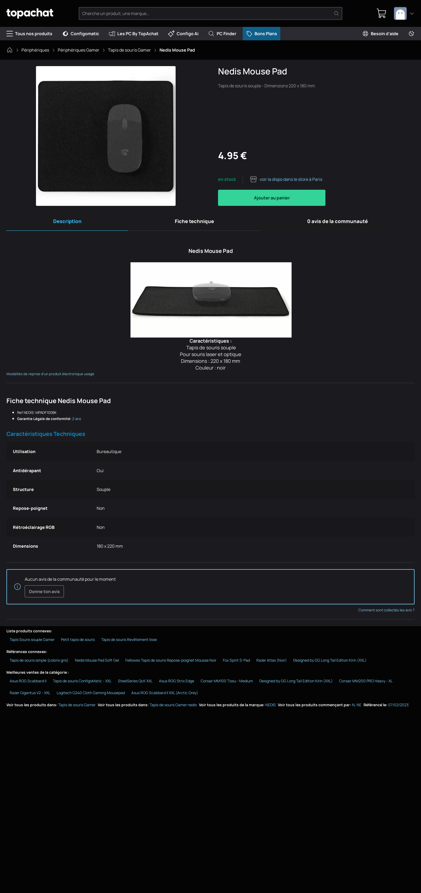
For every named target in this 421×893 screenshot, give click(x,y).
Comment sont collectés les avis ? (386, 612)
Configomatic (80, 33)
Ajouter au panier (272, 198)
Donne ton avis (44, 593)
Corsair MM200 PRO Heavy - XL (366, 683)
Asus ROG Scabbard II (28, 683)
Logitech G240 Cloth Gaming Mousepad (91, 695)
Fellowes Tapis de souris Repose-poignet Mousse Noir (170, 662)
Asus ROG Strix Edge (176, 683)
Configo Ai (183, 33)
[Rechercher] (336, 13)
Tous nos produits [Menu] (29, 34)
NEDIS (270, 707)
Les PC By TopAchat (133, 33)
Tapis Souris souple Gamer (32, 641)
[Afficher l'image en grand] (106, 136)
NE (359, 707)
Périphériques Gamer (78, 50)
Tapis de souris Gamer (129, 50)
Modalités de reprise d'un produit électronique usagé (50, 375)
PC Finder (222, 33)
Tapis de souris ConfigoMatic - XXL (82, 683)
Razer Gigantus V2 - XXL (30, 695)
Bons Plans (261, 33)
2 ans (76, 420)
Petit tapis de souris (78, 641)
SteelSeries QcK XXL (135, 683)
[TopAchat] (34, 13)
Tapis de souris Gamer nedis (173, 707)
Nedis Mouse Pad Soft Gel (97, 662)
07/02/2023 (398, 707)
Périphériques (35, 50)
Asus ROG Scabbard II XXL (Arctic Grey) (164, 695)
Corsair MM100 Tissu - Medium (227, 683)
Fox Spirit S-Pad (236, 662)
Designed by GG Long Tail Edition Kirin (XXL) (329, 662)
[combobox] (404, 13)
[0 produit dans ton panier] (380, 13)
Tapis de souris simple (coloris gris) (39, 662)
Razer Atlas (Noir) (271, 662)
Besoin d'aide (380, 33)
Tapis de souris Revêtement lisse (129, 641)
